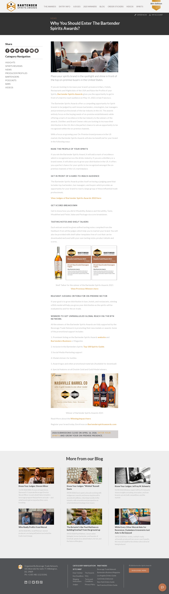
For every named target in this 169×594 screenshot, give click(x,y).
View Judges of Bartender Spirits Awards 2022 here (76, 198)
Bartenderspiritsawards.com (102, 424)
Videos (129, 6)
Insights (10, 62)
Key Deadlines (78, 576)
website (102, 337)
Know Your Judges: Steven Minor (33, 486)
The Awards (50, 6)
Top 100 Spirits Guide (93, 346)
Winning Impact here (81, 418)
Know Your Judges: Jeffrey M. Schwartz (132, 486)
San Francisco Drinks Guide (107, 585)
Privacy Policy (90, 584)
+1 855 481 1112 (35, 574)
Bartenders (12, 76)
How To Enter (78, 573)
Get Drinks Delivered (105, 579)
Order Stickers (115, 6)
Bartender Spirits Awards (70, 94)
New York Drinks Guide (105, 582)
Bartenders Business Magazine (108, 572)
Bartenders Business (61, 341)
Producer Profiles (16, 73)
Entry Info (64, 6)
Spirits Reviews (13, 66)
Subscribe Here (139, 570)
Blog (102, 6)
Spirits (139, 6)
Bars (8, 84)
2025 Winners (90, 6)
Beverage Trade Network (106, 569)
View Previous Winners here (84, 288)
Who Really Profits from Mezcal (33, 527)
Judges (76, 6)
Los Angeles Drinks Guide (106, 576)
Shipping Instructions (77, 580)
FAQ (86, 576)
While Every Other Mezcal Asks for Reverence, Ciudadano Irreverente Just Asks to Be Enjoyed (132, 530)
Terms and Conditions (89, 580)
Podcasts (10, 80)
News (53, 18)
